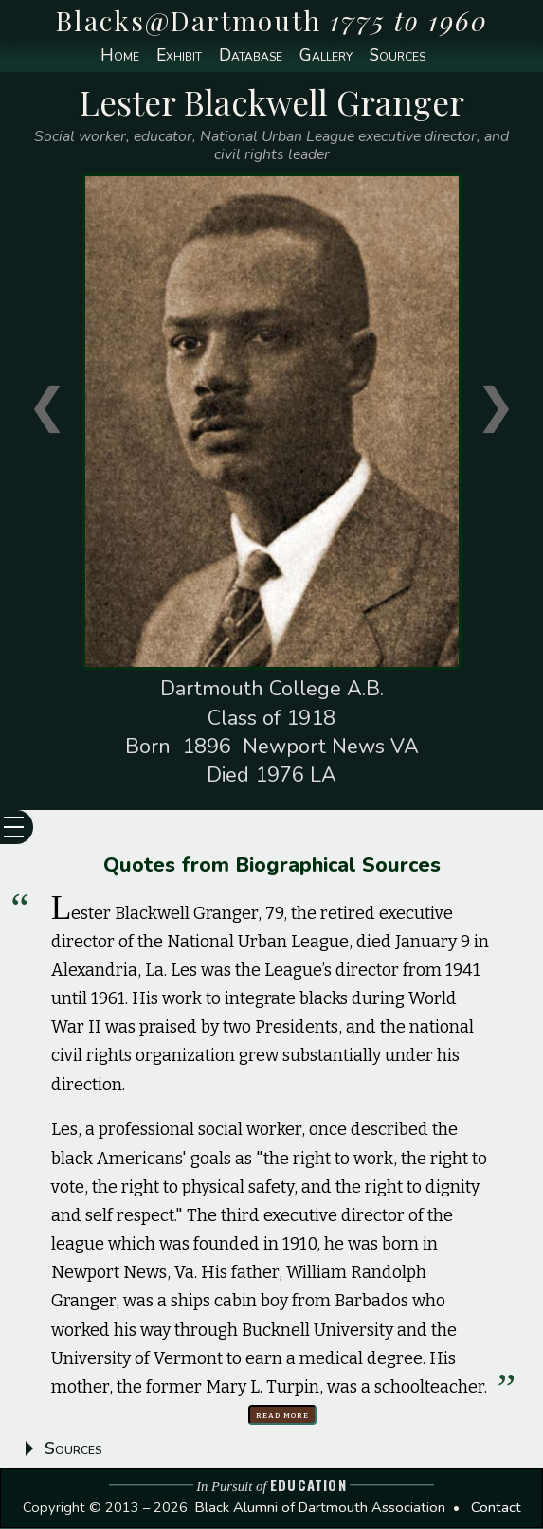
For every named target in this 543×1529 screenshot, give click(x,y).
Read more (284, 1415)
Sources (401, 55)
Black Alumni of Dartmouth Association (320, 1507)
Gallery (326, 55)
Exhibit (176, 55)
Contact (496, 1507)
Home (115, 55)
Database (249, 55)
